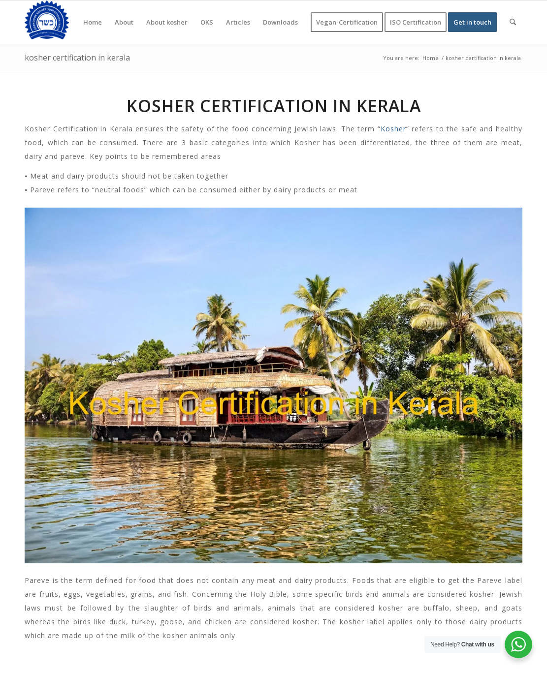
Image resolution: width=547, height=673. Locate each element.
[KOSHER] (47, 22)
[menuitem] (92, 22)
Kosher (393, 128)
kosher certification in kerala (77, 57)
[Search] (512, 22)
